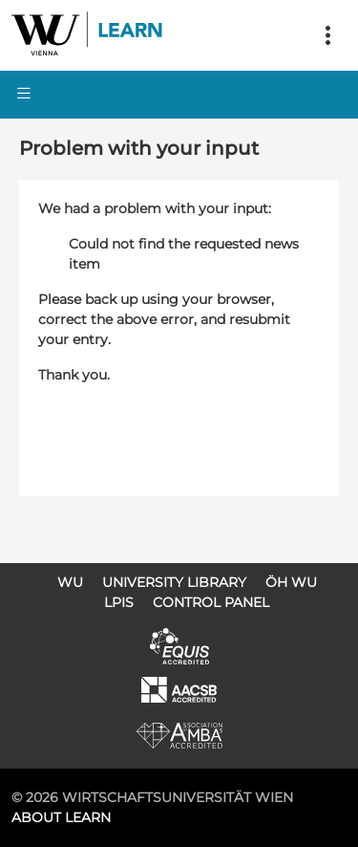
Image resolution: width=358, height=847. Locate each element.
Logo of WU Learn (87, 35)
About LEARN (61, 817)
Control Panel (211, 602)
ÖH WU (291, 582)
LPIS (119, 602)
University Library (174, 582)
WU (70, 582)
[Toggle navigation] (327, 35)
